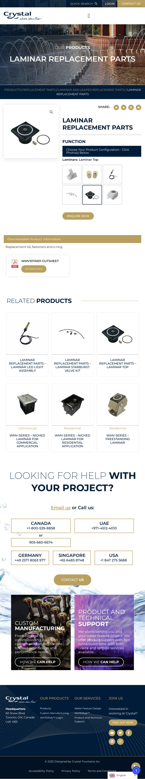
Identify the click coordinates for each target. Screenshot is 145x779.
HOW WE (37, 662)
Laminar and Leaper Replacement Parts (91, 90)
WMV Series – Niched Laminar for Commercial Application (27, 441)
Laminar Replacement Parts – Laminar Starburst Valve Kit (72, 365)
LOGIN (110, 3)
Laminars (69, 159)
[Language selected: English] (122, 775)
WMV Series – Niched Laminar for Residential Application (72, 441)
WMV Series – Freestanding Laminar (118, 439)
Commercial (27, 428)
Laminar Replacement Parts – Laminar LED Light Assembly (27, 365)
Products (12, 90)
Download (34, 268)
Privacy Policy (70, 771)
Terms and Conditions (102, 771)
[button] (89, 16)
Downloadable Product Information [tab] (34, 239)
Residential (72, 428)
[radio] (71, 174)
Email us (61, 507)
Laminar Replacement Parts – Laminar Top (117, 363)
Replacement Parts (39, 90)
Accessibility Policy (41, 771)
